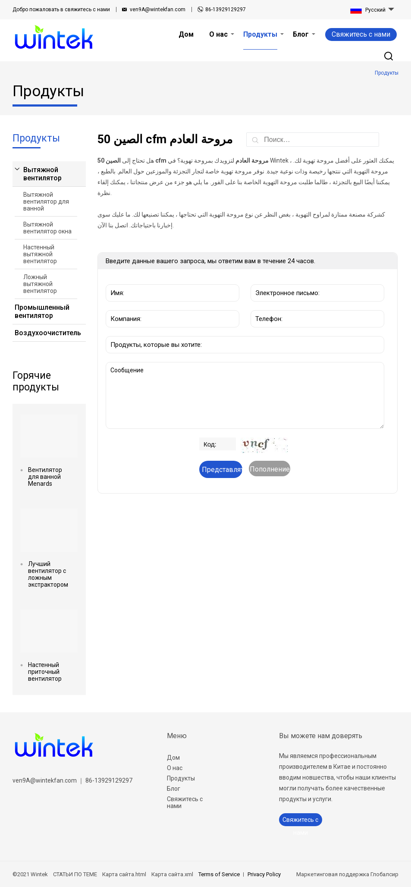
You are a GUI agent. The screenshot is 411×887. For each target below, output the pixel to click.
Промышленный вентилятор (42, 311)
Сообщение (245, 395)
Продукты (181, 778)
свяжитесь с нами (61, 9)
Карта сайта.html (124, 874)
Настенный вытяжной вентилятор (40, 254)
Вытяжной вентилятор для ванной (46, 201)
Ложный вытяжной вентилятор (40, 284)
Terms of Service (219, 874)
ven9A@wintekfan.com (157, 9)
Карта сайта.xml (172, 874)
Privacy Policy (264, 874)
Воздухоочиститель (46, 333)
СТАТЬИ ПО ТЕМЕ (75, 874)
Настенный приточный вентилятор (45, 671)
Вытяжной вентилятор (42, 174)
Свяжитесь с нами (361, 34)
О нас (174, 767)
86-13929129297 (225, 9)
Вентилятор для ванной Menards (45, 476)
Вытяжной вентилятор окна (47, 228)
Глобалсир (384, 874)
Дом (173, 757)
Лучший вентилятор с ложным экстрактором (48, 574)
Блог (173, 788)
